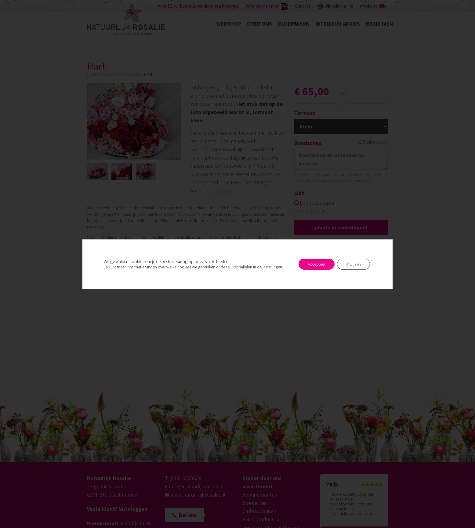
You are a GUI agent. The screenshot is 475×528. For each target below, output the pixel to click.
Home (92, 74)
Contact (302, 6)
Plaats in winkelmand (341, 227)
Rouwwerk (132, 74)
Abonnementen (259, 494)
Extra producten (260, 519)
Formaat (304, 113)
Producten (110, 74)
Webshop (228, 23)
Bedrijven (379, 23)
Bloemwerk (293, 23)
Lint (299, 192)
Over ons (259, 23)
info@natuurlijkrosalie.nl (197, 486)
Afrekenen (370, 6)
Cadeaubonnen (259, 511)
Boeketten (254, 502)
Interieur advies (337, 23)
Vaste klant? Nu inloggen (117, 508)
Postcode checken (358, 265)
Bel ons (184, 515)
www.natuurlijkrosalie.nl (198, 494)
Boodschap (307, 142)
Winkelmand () (339, 6)
